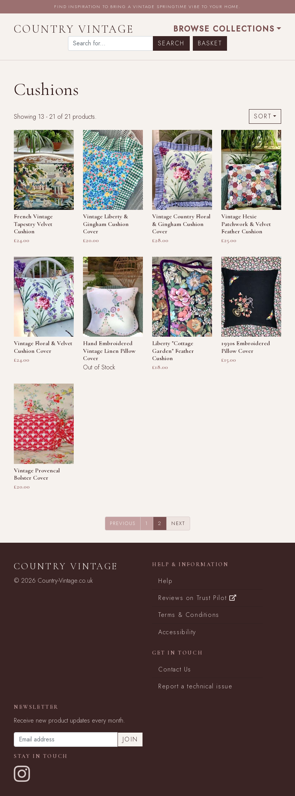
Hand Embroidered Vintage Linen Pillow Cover (109, 350)
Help (165, 581)
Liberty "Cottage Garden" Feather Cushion (173, 350)
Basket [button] (210, 43)
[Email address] (66, 739)
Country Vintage (74, 29)
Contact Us (174, 669)
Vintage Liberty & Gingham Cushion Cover (106, 224)
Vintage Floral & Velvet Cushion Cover (43, 346)
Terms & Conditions (188, 614)
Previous (123, 523)
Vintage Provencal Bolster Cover (37, 474)
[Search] (110, 43)
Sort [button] (263, 116)
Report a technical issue (195, 686)
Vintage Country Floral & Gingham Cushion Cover (181, 224)
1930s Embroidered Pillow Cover (245, 346)
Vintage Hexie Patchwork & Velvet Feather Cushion (246, 224)
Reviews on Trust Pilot (197, 597)
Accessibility (177, 632)
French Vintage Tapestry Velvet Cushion (33, 224)
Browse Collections (224, 29)
